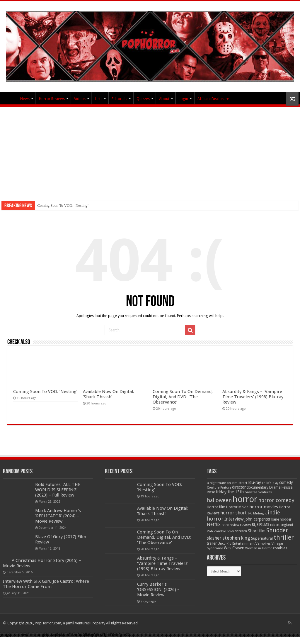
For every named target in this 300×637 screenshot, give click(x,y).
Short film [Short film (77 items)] (256, 530)
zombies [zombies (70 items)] (280, 548)
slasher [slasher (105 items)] (214, 538)
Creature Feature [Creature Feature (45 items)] (219, 487)
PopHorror (9, 98)
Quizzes (143, 98)
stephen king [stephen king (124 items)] (236, 538)
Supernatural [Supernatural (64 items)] (262, 538)
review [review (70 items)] (245, 524)
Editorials (119, 98)
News (25, 98)
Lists (98, 98)
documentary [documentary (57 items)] (257, 487)
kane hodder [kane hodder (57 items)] (281, 519)
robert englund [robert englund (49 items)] (281, 525)
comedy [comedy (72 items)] (286, 482)
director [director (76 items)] (239, 487)
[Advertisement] (150, 151)
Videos (80, 98)
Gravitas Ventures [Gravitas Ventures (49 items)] (258, 492)
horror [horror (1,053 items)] (245, 499)
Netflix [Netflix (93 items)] (214, 524)
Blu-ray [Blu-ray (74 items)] (254, 482)
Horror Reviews (52, 98)
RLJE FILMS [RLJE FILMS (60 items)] (260, 524)
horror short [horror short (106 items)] (233, 513)
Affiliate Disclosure (213, 98)
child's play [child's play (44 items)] (270, 483)
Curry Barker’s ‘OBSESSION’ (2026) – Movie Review (158, 589)
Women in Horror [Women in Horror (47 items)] (258, 548)
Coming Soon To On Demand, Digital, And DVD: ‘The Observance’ (183, 397)
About (164, 98)
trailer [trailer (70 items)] (212, 543)
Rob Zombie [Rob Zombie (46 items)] (216, 531)
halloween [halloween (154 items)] (219, 500)
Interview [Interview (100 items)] (234, 519)
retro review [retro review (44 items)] (230, 525)
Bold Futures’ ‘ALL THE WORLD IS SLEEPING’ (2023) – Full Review (57, 490)
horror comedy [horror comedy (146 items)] (276, 500)
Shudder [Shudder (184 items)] (277, 530)
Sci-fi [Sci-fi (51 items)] (230, 531)
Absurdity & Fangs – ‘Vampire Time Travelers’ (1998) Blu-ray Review (252, 397)
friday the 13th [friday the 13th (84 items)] (230, 491)
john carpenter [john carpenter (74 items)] (257, 519)
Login (183, 98)
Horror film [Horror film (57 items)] (216, 507)
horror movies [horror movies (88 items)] (263, 506)
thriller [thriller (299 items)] (284, 537)
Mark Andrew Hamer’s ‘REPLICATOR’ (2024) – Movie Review (58, 516)
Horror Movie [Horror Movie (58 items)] (237, 507)
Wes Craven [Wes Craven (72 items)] (234, 547)
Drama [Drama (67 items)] (275, 487)
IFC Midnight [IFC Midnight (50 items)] (257, 513)
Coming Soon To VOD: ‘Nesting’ (63, 205)
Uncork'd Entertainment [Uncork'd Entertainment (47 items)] (236, 543)
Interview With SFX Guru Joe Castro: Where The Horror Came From (46, 584)
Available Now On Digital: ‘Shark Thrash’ (108, 394)
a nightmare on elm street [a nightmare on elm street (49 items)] (227, 483)
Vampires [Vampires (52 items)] (263, 543)
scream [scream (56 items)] (241, 531)
